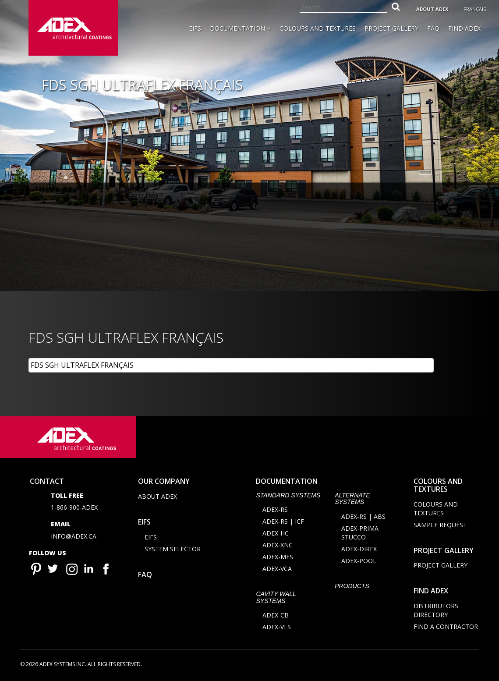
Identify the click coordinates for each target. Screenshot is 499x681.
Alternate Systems (352, 498)
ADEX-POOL (358, 561)
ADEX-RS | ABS (363, 516)
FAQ (433, 28)
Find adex (431, 591)
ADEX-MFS (277, 557)
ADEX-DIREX (359, 549)
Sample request (440, 525)
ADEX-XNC (277, 545)
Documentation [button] (240, 28)
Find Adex (464, 28)
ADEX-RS (275, 509)
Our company (164, 481)
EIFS (195, 28)
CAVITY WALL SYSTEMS (276, 597)
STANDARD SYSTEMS (288, 495)
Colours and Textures (318, 28)
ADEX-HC (275, 533)
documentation (287, 481)
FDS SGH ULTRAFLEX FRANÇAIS (82, 365)
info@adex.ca (73, 536)
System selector (173, 549)
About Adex (432, 9)
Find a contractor (446, 626)
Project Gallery (391, 28)
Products (352, 585)
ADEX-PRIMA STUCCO (360, 532)
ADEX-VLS (276, 627)
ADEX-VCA (277, 568)
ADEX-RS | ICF (283, 521)
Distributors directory (436, 610)
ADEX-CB (275, 615)
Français (475, 9)
